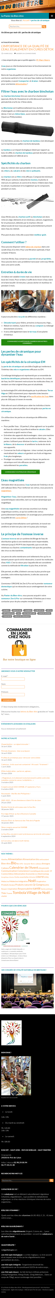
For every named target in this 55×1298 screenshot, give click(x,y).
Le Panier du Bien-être (12, 15)
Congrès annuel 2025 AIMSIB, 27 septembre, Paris (20, 787)
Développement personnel (31, 1287)
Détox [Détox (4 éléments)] (11, 874)
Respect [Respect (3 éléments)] (4, 889)
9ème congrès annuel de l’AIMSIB (14, 827)
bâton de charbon (33, 246)
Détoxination (8, 613)
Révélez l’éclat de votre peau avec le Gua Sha (18, 807)
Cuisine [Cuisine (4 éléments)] (4, 874)
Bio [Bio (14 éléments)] (13, 863)
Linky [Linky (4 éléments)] (46, 877)
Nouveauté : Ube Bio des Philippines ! (16, 793)
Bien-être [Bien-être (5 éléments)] (6, 863)
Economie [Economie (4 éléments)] (30, 874)
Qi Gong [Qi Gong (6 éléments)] (37, 884)
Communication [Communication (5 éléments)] (9, 870)
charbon (28, 610)
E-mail (4, 676)
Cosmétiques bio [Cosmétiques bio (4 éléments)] (36, 871)
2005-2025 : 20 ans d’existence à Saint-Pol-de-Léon (21, 800)
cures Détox (21, 517)
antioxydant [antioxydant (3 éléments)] (44, 859)
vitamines (26, 1215)
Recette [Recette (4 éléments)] (45, 885)
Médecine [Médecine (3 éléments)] (5, 881)
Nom (3, 684)
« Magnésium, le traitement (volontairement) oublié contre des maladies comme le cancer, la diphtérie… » (25, 779)
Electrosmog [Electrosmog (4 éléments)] (43, 874)
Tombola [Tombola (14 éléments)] (19, 892)
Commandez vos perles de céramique (20, 472)
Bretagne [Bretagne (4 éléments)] (46, 863)
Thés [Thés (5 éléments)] (3, 893)
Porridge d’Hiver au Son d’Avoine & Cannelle (18, 814)
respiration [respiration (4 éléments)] (12, 889)
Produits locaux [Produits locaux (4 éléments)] (8, 885)
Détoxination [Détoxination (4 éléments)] (20, 874)
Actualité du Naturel (10, 42)
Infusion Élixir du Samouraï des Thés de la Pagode (20, 820)
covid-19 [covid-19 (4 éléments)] (48, 871)
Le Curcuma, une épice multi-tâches (15, 841)
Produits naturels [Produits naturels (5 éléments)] (23, 884)
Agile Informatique (17, 1290)
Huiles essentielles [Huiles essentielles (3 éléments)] (21, 877)
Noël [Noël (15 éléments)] (32, 880)
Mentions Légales (48, 1290)
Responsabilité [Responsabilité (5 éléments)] (25, 888)
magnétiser (6, 490)
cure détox (39, 610)
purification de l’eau (40, 396)
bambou (6, 610)
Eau (18, 613)
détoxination (21, 84)
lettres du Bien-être (29, 711)
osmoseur (7, 616)
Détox (49, 610)
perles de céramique (22, 616)
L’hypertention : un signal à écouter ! (15, 744)
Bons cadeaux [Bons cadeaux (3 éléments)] (36, 864)
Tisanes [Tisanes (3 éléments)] (9, 893)
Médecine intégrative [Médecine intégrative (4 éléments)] (18, 881)
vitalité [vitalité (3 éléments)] (4, 896)
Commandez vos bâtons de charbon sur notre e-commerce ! (27, 342)
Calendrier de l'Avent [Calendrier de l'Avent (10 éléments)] (23, 867)
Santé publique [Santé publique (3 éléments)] (46, 889)
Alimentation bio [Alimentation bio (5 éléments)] (30, 859)
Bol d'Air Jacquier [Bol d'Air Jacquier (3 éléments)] (24, 864)
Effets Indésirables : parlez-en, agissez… (16, 771)
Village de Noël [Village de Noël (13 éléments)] (38, 892)
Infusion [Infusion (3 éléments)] (32, 877)
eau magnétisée (29, 613)
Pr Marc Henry (43, 60)
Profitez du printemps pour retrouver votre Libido (20, 758)
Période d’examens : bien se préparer (15, 751)
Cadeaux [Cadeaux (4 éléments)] (5, 868)
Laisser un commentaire (26, 53)
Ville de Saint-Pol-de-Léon (32, 1290)
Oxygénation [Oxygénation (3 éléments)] (41, 881)
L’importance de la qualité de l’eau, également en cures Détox (27, 47)
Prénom (4, 692)
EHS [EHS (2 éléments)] (36, 874)
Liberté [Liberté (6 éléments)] (40, 876)
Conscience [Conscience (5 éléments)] (23, 870)
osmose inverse (44, 613)
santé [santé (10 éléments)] (36, 888)
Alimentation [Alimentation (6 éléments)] (15, 859)
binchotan (17, 610)
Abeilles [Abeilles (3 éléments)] (4, 859)
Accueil (26, 20)
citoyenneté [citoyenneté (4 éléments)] (43, 868)
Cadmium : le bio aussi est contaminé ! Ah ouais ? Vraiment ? (24, 764)
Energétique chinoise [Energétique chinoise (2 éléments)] (7, 877)
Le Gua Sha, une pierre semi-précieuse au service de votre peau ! (26, 834)
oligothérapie (8, 1250)
